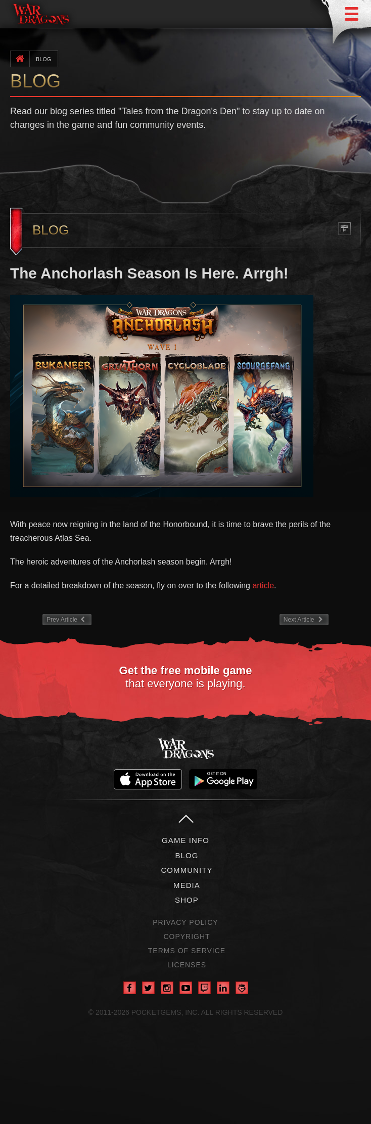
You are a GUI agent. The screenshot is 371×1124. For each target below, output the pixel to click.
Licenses (186, 965)
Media (186, 885)
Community (186, 870)
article (263, 585)
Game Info (185, 840)
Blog (44, 59)
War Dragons (185, 748)
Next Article (304, 619)
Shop (187, 900)
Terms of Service (186, 951)
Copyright (186, 936)
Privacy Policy (185, 922)
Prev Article (69, 619)
